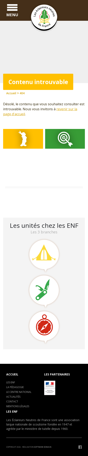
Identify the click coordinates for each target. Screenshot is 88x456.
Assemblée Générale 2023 (26, 195)
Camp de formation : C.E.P (27, 201)
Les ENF (10, 382)
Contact (12, 401)
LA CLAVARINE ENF (21, 206)
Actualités (13, 396)
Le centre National (18, 392)
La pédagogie (15, 387)
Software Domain (42, 447)
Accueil (12, 374)
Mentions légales (17, 406)
